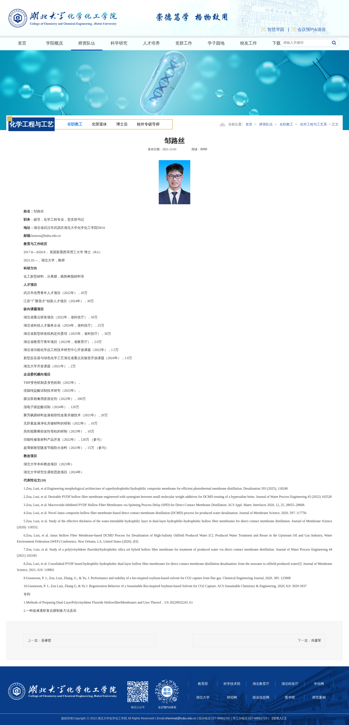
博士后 (122, 124)
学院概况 (54, 43)
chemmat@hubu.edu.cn (180, 718)
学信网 (319, 683)
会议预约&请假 (308, 29)
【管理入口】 (279, 718)
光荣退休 (99, 124)
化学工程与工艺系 (313, 124)
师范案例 (319, 697)
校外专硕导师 (148, 124)
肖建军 (316, 640)
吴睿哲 (46, 640)
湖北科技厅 (290, 683)
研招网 (232, 697)
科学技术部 (231, 683)
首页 (22, 43)
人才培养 (151, 43)
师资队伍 (86, 43)
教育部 (203, 683)
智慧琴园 (272, 29)
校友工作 (248, 43)
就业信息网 (260, 697)
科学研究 (119, 43)
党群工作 (183, 43)
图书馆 (290, 697)
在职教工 (74, 124)
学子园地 (216, 43)
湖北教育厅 (260, 683)
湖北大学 (203, 697)
